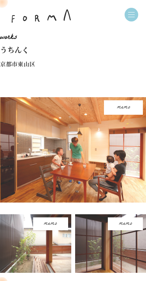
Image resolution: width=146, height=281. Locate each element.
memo (123, 107)
